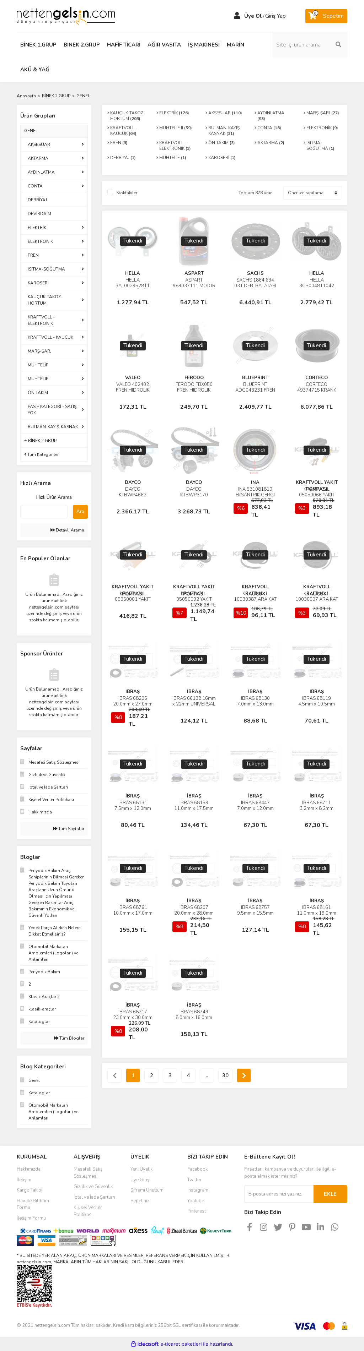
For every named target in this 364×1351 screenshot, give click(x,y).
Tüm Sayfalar (68, 829)
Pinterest (196, 1211)
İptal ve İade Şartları (94, 1197)
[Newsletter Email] (279, 1194)
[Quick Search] (44, 511)
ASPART (194, 273)
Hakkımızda (29, 1169)
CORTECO (316, 378)
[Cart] (326, 16)
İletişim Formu (31, 1218)
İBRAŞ (132, 691)
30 (225, 1075)
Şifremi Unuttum (147, 1190)
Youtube (195, 1201)
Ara (80, 511)
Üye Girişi (140, 1180)
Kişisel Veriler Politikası (88, 1211)
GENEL (83, 96)
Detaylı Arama (67, 530)
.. (207, 1075)
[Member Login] (237, 16)
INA (255, 482)
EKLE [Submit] (330, 1194)
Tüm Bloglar (69, 1038)
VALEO (132, 378)
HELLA (132, 273)
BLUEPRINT (255, 378)
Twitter (194, 1180)
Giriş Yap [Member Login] (275, 16)
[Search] (310, 44)
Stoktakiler (126, 193)
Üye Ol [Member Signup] (253, 16)
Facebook (197, 1169)
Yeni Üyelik (141, 1169)
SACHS (255, 273)
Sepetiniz (139, 1201)
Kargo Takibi (29, 1190)
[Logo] (66, 15)
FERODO (194, 378)
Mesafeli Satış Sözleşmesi (88, 1173)
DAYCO (133, 482)
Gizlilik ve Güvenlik (93, 1186)
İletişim (24, 1180)
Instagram (197, 1190)
